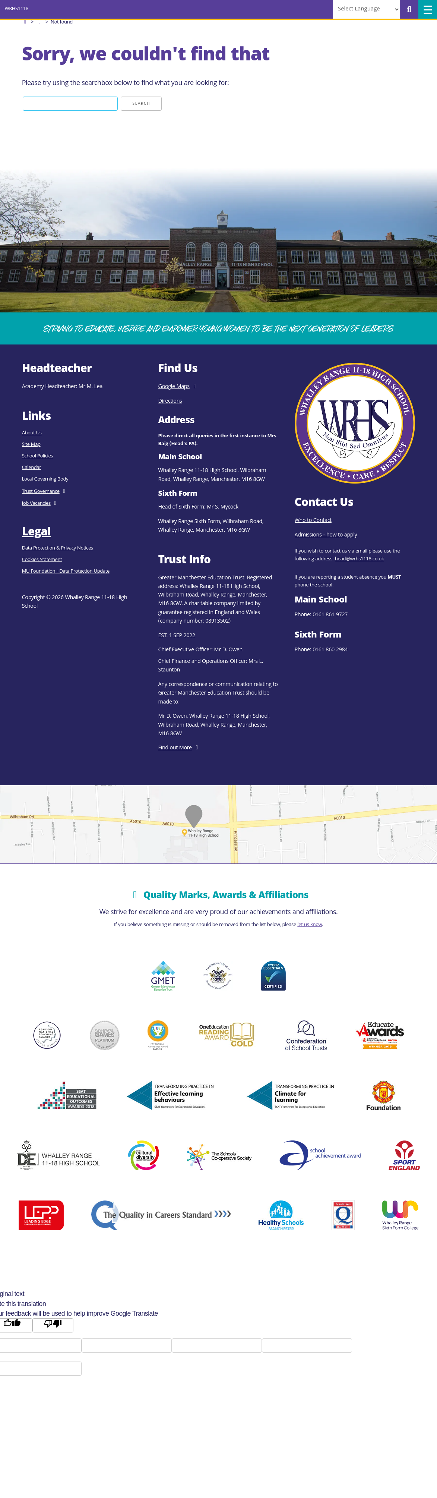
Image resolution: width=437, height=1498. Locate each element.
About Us (32, 433)
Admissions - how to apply (326, 535)
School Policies (37, 456)
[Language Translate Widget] (366, 9)
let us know (309, 925)
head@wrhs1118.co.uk (359, 559)
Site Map (31, 445)
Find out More (175, 748)
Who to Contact (313, 520)
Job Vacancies (36, 504)
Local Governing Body (45, 479)
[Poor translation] (52, 1325)
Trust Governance (41, 492)
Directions (170, 401)
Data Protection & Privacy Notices (57, 548)
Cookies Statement (42, 560)
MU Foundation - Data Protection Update (66, 571)
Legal (36, 532)
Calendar (31, 468)
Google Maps (174, 387)
